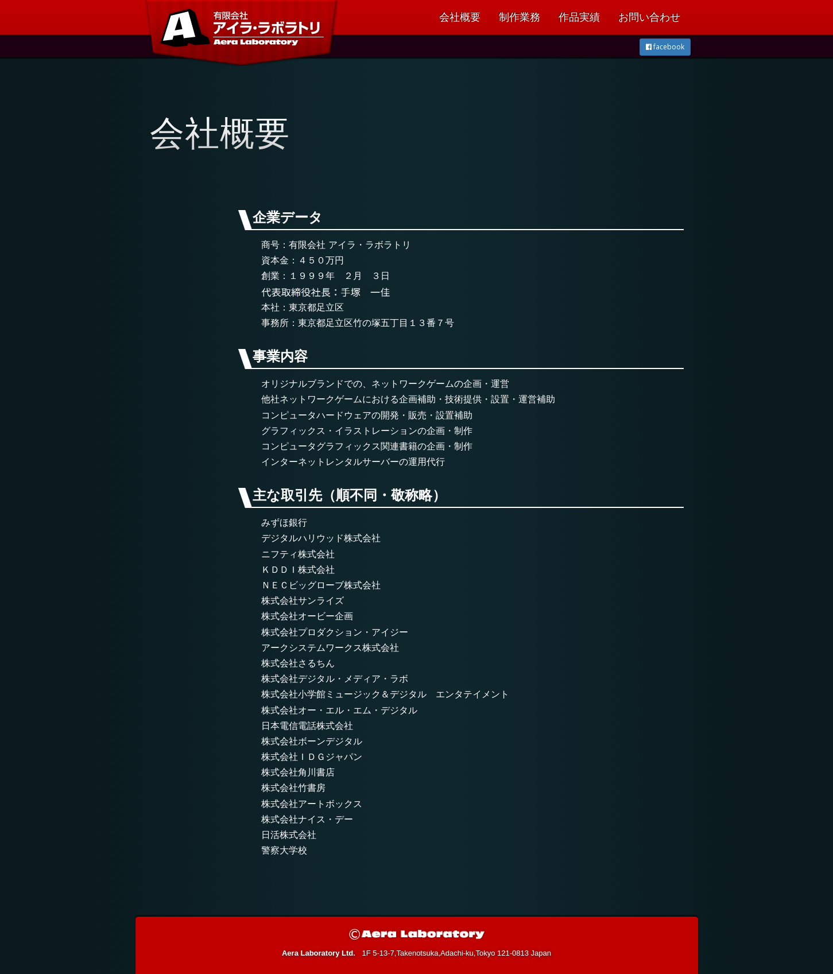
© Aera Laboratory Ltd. (417, 934)
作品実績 (579, 17)
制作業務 (519, 17)
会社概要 (460, 17)
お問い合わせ (649, 17)
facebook (665, 47)
